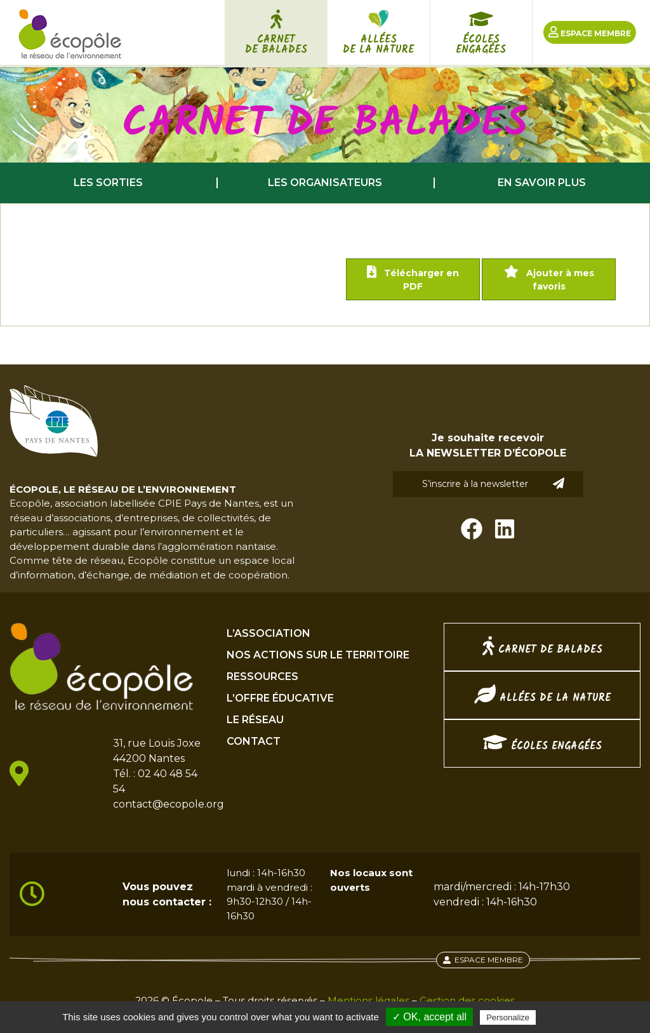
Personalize (507, 1017)
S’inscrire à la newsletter (493, 483)
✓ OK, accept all (429, 1016)
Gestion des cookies (467, 1000)
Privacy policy (569, 1017)
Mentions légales (368, 1000)
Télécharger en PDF (413, 278)
